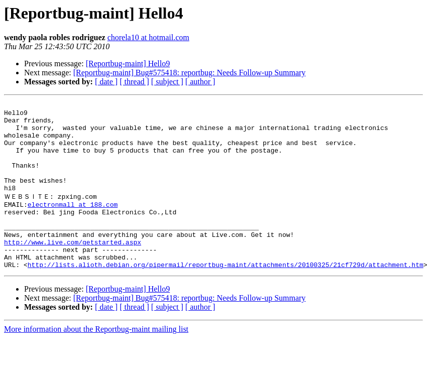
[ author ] (200, 81)
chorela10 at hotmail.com (148, 37)
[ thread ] (134, 81)
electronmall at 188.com (73, 224)
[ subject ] (167, 81)
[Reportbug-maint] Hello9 (128, 63)
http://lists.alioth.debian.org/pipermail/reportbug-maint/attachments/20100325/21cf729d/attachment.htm (225, 296)
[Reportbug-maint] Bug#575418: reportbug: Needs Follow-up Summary (189, 72)
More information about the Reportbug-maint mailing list (96, 361)
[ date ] (106, 81)
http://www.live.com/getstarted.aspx (72, 269)
